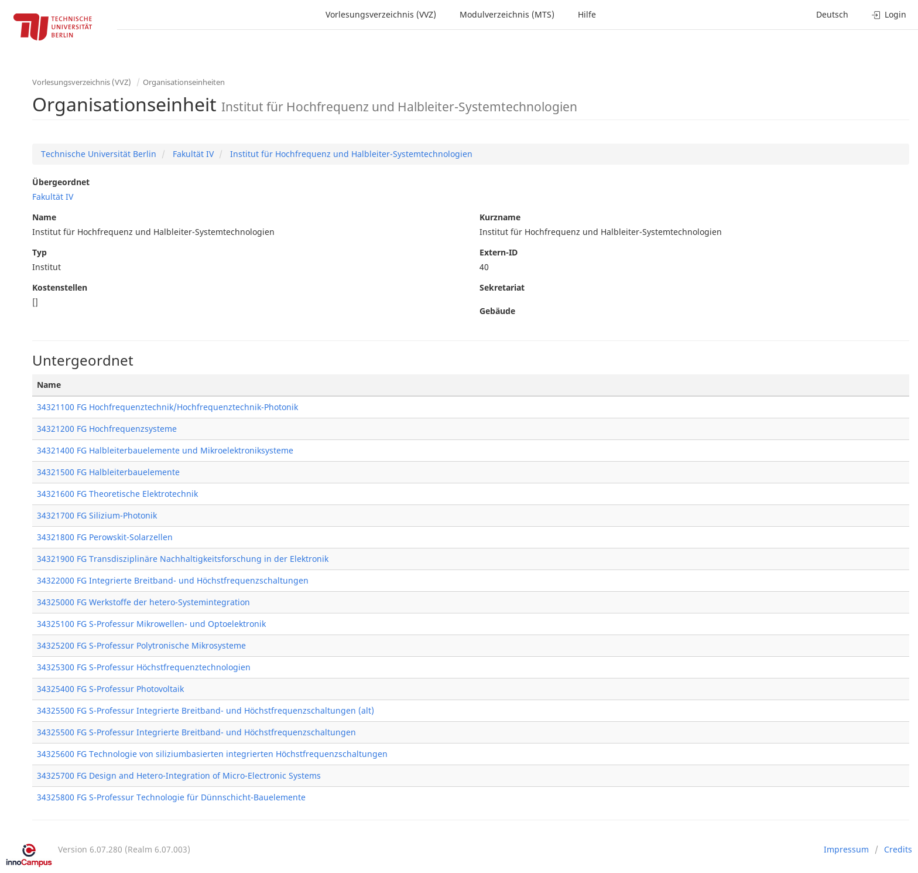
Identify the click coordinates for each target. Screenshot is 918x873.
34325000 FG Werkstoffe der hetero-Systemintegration (143, 602)
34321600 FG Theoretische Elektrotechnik (117, 493)
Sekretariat (502, 287)
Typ (39, 252)
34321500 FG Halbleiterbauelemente (108, 472)
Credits (898, 849)
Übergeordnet (61, 181)
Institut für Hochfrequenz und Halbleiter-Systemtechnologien (350, 153)
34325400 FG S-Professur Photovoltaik (110, 688)
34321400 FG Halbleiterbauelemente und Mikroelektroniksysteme (165, 450)
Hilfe (587, 14)
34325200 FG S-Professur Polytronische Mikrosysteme (141, 645)
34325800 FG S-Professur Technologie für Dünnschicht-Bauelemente (171, 797)
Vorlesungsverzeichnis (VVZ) (381, 14)
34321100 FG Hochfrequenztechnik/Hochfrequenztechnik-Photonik (167, 406)
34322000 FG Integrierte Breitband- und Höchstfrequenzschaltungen (173, 580)
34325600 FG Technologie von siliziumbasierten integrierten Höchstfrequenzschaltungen (212, 753)
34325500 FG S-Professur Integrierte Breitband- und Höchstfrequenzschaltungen (196, 732)
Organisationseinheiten (184, 82)
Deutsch (832, 14)
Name (44, 217)
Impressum (846, 849)
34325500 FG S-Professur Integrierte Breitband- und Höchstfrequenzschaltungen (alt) (205, 710)
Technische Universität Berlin (98, 153)
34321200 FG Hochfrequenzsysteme (107, 428)
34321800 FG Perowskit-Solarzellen (105, 537)
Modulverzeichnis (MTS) (507, 14)
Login (889, 14)
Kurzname (499, 217)
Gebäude (497, 310)
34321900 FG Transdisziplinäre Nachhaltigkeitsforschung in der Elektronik (182, 558)
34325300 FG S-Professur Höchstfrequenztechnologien (144, 667)
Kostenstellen (59, 287)
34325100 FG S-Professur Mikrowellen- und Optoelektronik (151, 623)
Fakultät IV (192, 153)
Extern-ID (498, 252)
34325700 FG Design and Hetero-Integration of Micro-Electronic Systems (179, 775)
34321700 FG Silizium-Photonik (97, 515)
